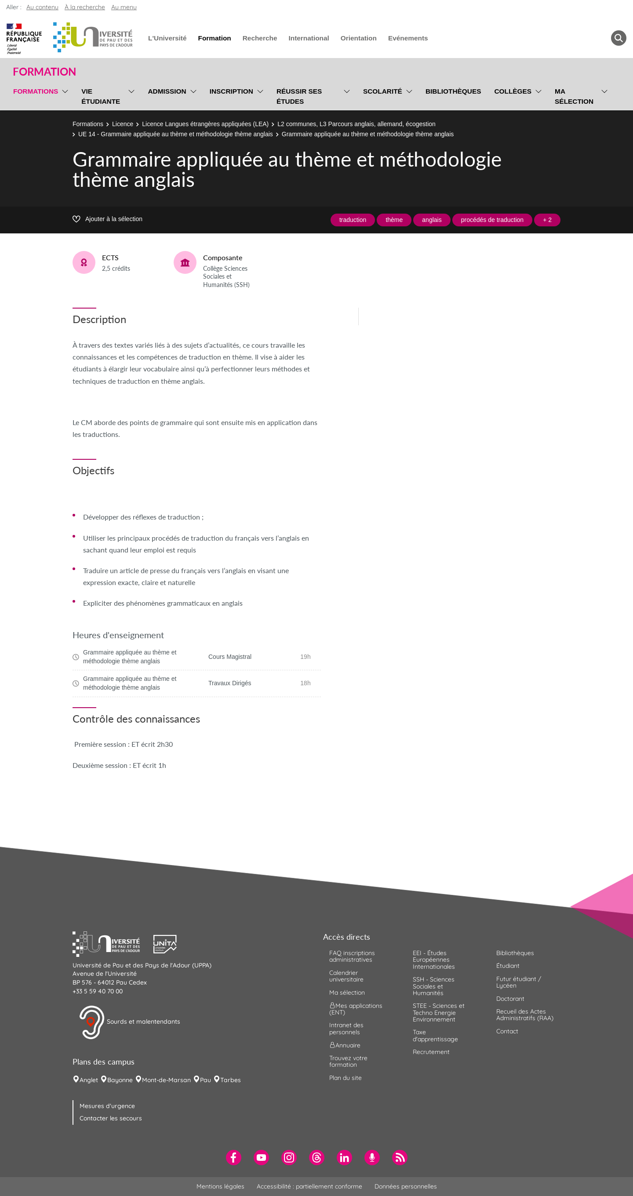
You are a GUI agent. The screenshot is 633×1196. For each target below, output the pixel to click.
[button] (113, 943)
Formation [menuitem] (214, 38)
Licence (122, 123)
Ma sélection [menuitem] (574, 96)
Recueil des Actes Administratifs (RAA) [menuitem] (524, 1014)
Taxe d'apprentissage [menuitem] (435, 1035)
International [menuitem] (308, 38)
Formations (88, 123)
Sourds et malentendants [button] (129, 1022)
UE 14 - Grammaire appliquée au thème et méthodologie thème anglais (175, 134)
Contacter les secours (111, 1118)
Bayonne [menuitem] (120, 1080)
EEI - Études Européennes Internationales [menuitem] (434, 960)
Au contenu (42, 7)
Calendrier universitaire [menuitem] (346, 976)
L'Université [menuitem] (167, 38)
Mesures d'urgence (107, 1106)
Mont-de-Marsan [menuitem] (166, 1080)
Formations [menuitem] (35, 91)
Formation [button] (44, 71)
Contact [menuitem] (507, 1031)
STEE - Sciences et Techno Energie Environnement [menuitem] (439, 1012)
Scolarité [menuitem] (382, 91)
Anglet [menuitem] (89, 1080)
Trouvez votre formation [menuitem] (348, 1061)
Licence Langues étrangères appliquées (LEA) (205, 123)
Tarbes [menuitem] (230, 1080)
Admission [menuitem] (167, 91)
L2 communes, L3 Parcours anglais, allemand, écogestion (356, 123)
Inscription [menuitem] (231, 91)
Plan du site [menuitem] (345, 1078)
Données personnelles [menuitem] (406, 1186)
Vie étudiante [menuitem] (100, 96)
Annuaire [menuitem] (344, 1045)
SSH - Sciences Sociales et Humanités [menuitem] (434, 986)
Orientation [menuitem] (359, 38)
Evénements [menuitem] (408, 38)
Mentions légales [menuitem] (220, 1186)
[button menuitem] (618, 38)
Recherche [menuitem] (260, 38)
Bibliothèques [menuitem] (453, 91)
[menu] (63, 95)
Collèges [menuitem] (512, 91)
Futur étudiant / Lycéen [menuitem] (518, 982)
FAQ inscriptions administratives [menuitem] (352, 956)
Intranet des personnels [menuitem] (346, 1028)
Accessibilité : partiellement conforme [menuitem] (309, 1186)
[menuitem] (233, 1157)
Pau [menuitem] (205, 1080)
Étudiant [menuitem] (508, 966)
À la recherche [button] (85, 7)
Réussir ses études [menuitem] (299, 96)
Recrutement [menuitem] (431, 1052)
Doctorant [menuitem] (510, 999)
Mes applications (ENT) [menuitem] (355, 1009)
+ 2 (547, 219)
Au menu (124, 7)
